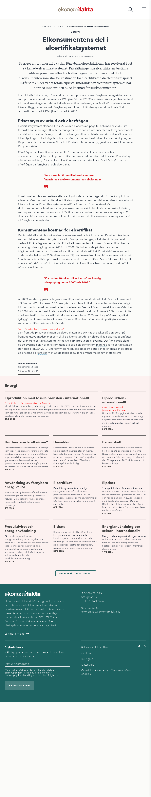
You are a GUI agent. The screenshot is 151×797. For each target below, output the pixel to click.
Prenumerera (19, 685)
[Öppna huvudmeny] (144, 9)
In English (87, 659)
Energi (60, 26)
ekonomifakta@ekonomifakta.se (100, 611)
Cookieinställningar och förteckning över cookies (106, 672)
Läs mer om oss (17, 633)
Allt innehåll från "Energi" (75, 573)
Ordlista (86, 653)
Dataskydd (87, 664)
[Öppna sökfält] (130, 9)
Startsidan (47, 26)
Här (24, 672)
